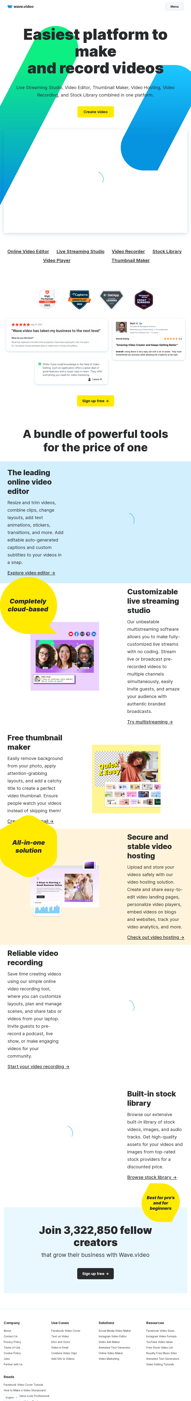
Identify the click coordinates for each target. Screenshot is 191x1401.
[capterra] (79, 299)
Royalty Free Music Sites (161, 1353)
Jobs (7, 1358)
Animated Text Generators (162, 1358)
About (7, 1330)
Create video (96, 112)
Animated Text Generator (114, 1347)
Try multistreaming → (150, 721)
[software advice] (143, 299)
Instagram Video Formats (161, 1336)
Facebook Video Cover (65, 1330)
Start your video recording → (38, 1066)
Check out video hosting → (155, 937)
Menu (174, 6)
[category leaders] (111, 299)
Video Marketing (109, 1358)
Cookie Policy (12, 1353)
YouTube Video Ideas (159, 1341)
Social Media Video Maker (115, 1330)
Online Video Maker (111, 1353)
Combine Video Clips (64, 1353)
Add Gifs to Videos (63, 1358)
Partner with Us (13, 1364)
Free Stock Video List (159, 1347)
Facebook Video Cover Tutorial (23, 1384)
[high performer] (47, 299)
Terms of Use (12, 1347)
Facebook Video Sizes (160, 1330)
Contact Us (11, 1336)
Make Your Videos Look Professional (26, 1395)
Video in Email (59, 1347)
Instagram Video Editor (113, 1336)
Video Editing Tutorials (160, 1364)
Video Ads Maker (109, 1341)
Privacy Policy (12, 1341)
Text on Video (60, 1336)
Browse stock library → (152, 1177)
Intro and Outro (60, 1341)
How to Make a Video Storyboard (25, 1390)
